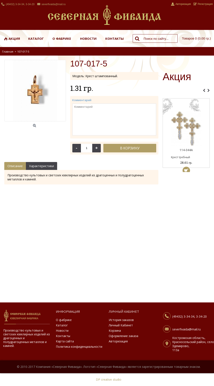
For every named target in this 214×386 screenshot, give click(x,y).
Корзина (115, 331)
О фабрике (64, 320)
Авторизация (118, 341)
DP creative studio (108, 379)
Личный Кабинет (121, 325)
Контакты (63, 336)
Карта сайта (65, 341)
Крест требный (180, 157)
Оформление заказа (123, 336)
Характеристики (41, 166)
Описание (15, 166)
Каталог (62, 325)
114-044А (186, 150)
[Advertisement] (186, 238)
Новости (62, 331)
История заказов (121, 320)
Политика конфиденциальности (79, 347)
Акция (177, 77)
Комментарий (81, 100)
